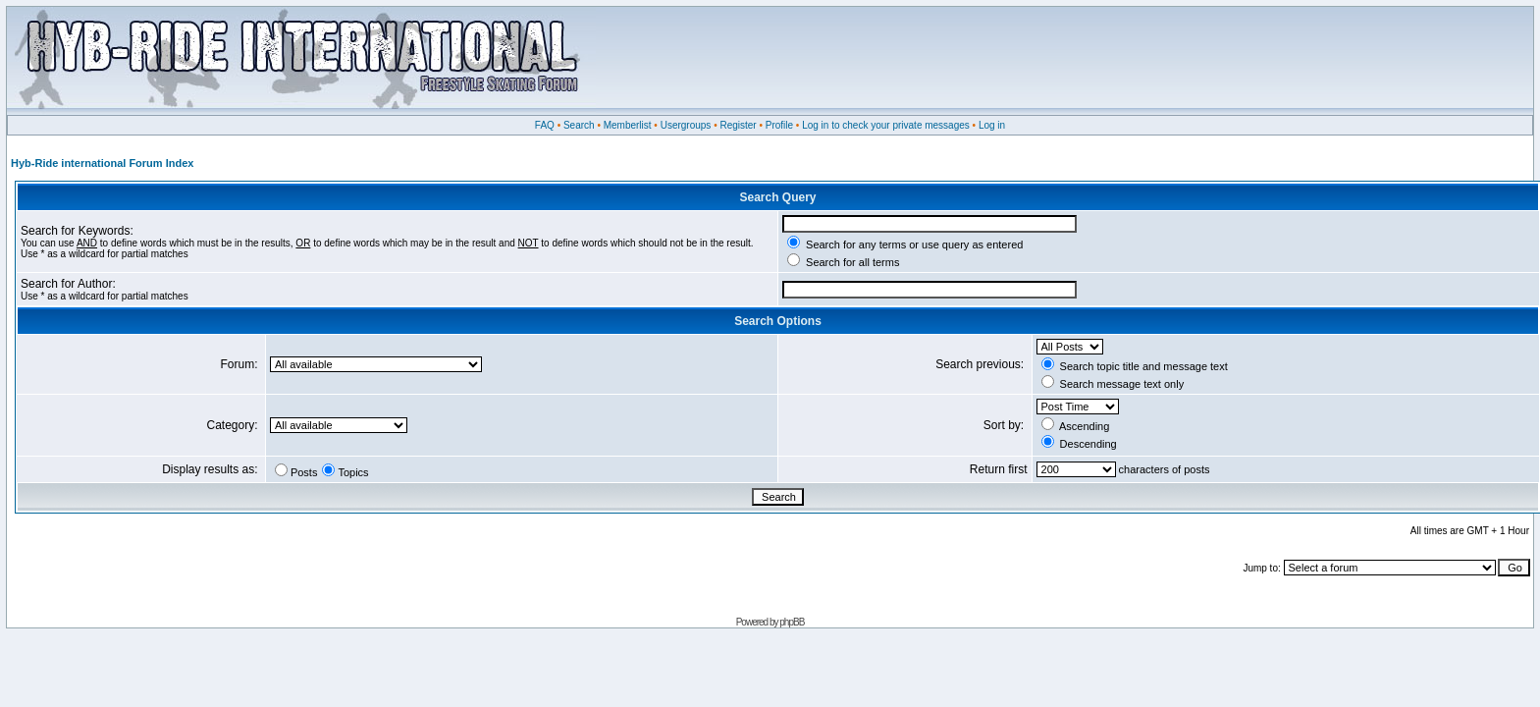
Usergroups (686, 125)
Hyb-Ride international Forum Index (102, 163)
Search (579, 125)
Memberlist (628, 125)
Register (737, 125)
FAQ (545, 125)
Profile (779, 125)
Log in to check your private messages (886, 125)
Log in (992, 125)
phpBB (791, 622)
